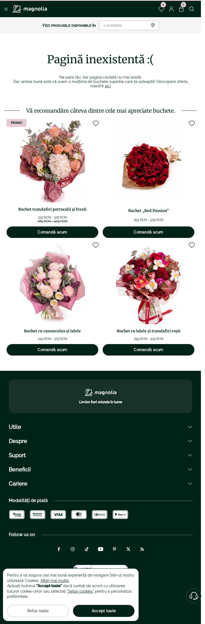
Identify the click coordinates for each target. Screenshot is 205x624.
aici (108, 86)
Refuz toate (37, 611)
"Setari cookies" (80, 591)
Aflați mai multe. (55, 580)
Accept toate (104, 611)
